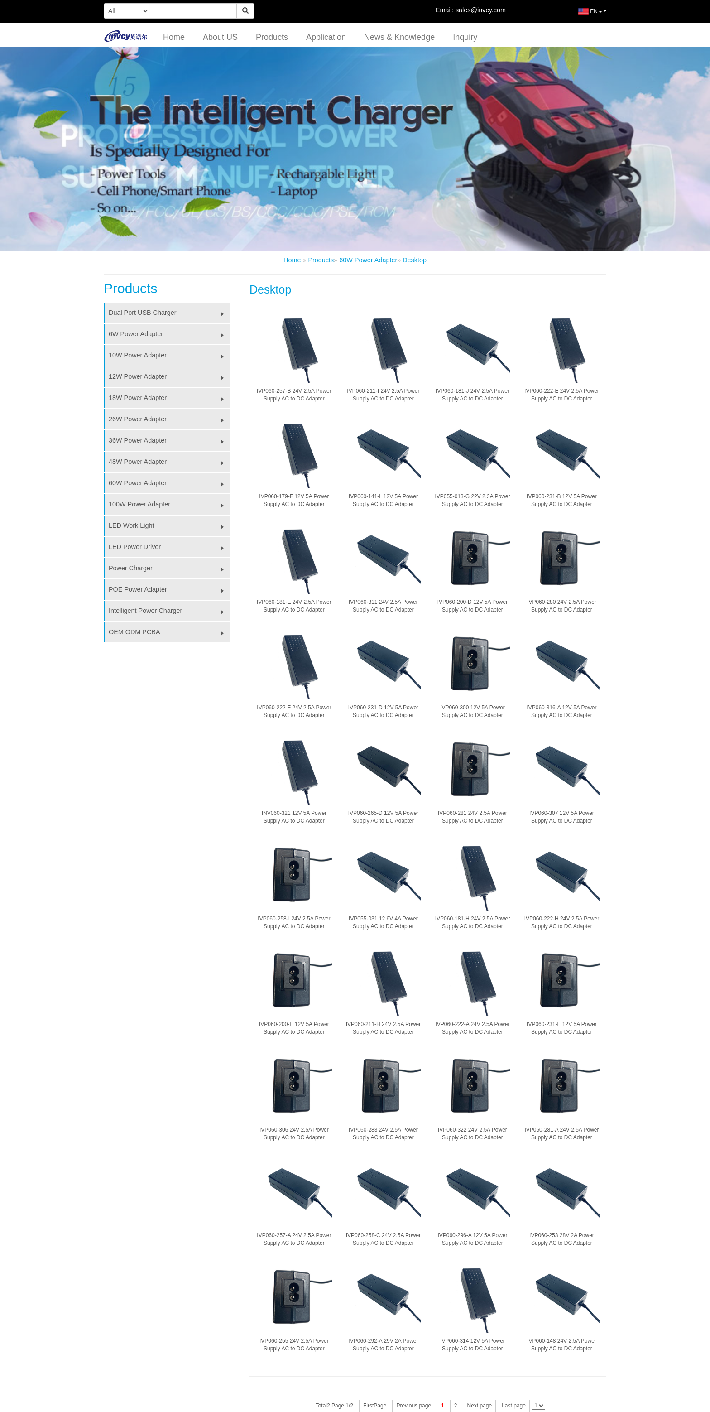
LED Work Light (169, 525)
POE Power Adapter (169, 589)
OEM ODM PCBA (169, 632)
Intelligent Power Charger (169, 610)
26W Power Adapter (169, 419)
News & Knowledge (399, 37)
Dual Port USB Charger (169, 312)
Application (326, 37)
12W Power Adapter (169, 376)
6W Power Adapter (169, 333)
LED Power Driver (169, 546)
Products (272, 37)
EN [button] (583, 15)
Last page (514, 1405)
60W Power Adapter (368, 260)
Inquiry (465, 37)
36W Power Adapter (169, 440)
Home (174, 37)
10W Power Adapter (169, 355)
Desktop (415, 260)
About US (220, 37)
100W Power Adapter (169, 504)
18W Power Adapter (169, 397)
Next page (479, 1405)
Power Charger (169, 568)
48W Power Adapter (169, 461)
